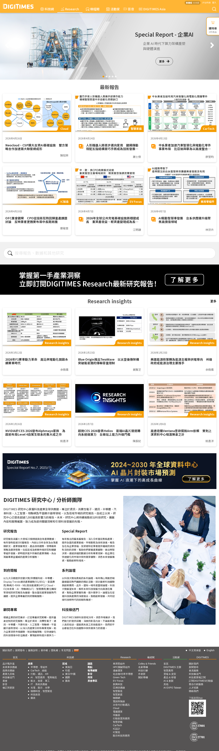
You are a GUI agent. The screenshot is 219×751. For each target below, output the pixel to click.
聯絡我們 (193, 691)
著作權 (44, 650)
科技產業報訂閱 (197, 677)
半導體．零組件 (39, 667)
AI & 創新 (168, 680)
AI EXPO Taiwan (172, 687)
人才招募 (193, 687)
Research (70, 9)
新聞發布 (20, 650)
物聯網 (116, 698)
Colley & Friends (147, 663)
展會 (5, 680)
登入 (214, 2)
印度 (67, 670)
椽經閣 (92, 9)
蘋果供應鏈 (9, 670)
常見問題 (66, 650)
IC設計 (116, 728)
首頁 (15, 657)
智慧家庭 (118, 694)
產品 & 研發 (170, 677)
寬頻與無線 (119, 701)
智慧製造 (118, 691)
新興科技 (118, 684)
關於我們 (7, 650)
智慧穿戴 (118, 722)
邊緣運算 (118, 670)
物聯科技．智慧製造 (41, 691)
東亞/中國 (70, 674)
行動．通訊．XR (39, 674)
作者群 (141, 674)
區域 (64, 663)
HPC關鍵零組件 (121, 667)
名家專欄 (143, 667)
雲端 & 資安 (170, 674)
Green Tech (119, 677)
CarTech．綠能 (39, 670)
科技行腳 (143, 670)
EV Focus (118, 680)
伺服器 (116, 715)
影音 (128, 9)
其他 (166, 684)
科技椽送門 (9, 677)
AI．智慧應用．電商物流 (43, 677)
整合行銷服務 (196, 684)
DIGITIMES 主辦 (172, 667)
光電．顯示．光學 (40, 687)
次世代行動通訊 (121, 704)
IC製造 (116, 732)
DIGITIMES (203, 657)
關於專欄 (143, 677)
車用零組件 (119, 663)
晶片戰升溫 (9, 663)
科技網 (47, 9)
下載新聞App (196, 698)
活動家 (113, 9)
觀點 (90, 667)
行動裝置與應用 (121, 718)
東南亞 (68, 667)
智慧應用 (168, 670)
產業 (30, 663)
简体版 (196, 2)
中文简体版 (195, 650)
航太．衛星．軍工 (40, 680)
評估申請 (206, 2)
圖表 (33, 698)
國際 (67, 677)
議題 (90, 663)
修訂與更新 (9, 687)
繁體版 (189, 2)
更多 (164, 61)
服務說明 (33, 650)
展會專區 (92, 680)
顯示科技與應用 (121, 735)
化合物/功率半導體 (123, 674)
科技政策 (35, 694)
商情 (90, 677)
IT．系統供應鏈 (39, 684)
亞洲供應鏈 (119, 687)
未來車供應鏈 (10, 667)
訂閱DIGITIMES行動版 (201, 680)
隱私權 (54, 650)
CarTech (117, 725)
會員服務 (193, 670)
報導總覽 (92, 670)
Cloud (116, 708)
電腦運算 (118, 711)
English (210, 650)
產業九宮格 (9, 674)
